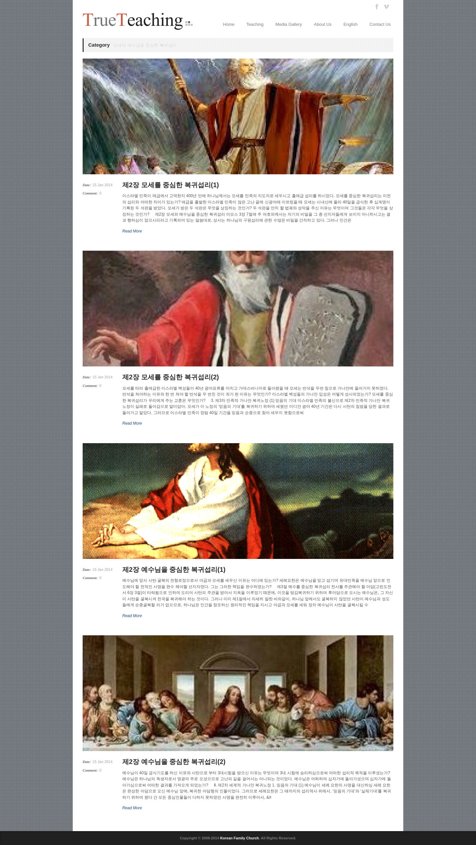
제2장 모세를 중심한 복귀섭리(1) (170, 185)
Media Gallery (288, 24)
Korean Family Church (239, 838)
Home (229, 24)
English (350, 24)
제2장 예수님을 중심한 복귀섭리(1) (173, 569)
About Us (323, 24)
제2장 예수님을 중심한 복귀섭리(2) (173, 761)
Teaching (254, 24)
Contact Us (380, 24)
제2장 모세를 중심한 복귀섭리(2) (170, 377)
